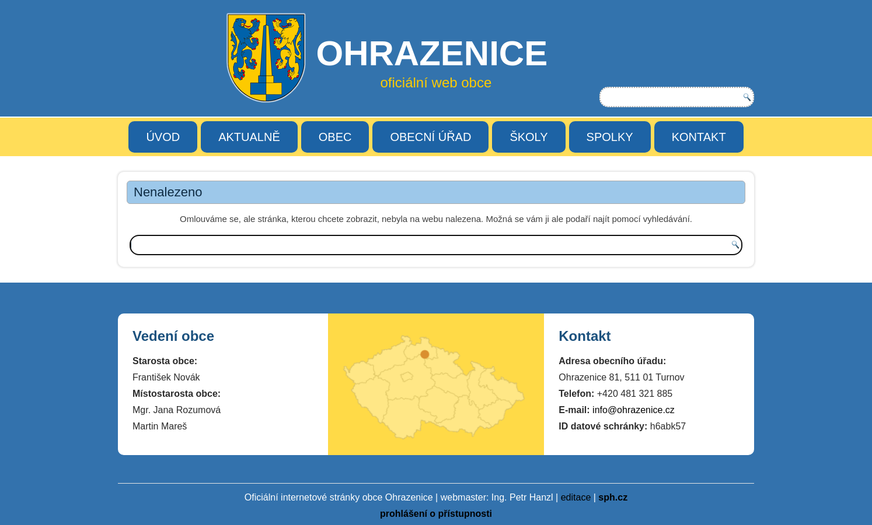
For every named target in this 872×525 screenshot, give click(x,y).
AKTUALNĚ (249, 137)
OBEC (335, 137)
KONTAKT (699, 137)
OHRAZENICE (431, 53)
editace (576, 497)
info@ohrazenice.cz (633, 410)
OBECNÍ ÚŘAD (430, 137)
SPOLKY (610, 137)
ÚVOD (163, 137)
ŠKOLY (528, 137)
